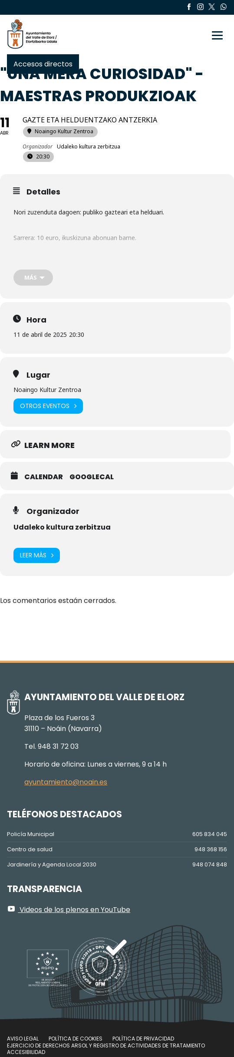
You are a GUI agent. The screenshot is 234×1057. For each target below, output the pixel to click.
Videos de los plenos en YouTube (68, 910)
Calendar (43, 477)
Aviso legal (23, 1038)
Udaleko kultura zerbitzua (62, 527)
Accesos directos (43, 64)
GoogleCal (91, 477)
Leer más (36, 555)
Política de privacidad (143, 1038)
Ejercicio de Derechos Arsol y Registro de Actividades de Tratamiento (106, 1045)
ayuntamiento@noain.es (65, 782)
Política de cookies (75, 1038)
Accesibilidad (26, 1052)
